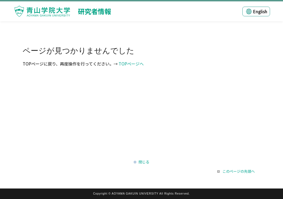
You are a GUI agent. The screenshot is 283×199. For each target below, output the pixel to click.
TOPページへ (131, 64)
